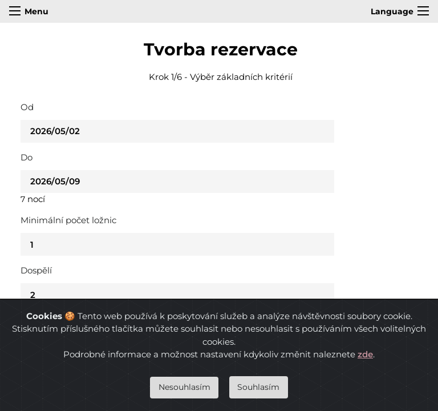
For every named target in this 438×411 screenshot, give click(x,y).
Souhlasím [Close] (258, 387)
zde (365, 354)
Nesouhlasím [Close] (184, 387)
